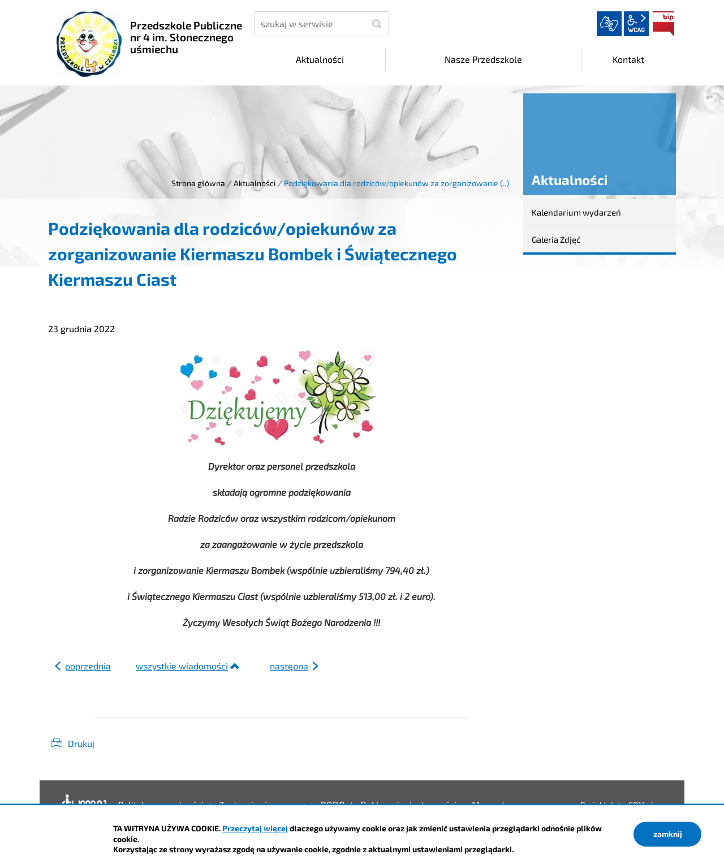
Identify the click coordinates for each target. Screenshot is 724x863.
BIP (663, 23)
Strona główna (198, 183)
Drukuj (81, 743)
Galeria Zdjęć (556, 239)
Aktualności (254, 183)
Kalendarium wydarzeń (576, 212)
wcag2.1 (636, 23)
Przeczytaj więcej (255, 828)
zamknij (667, 834)
